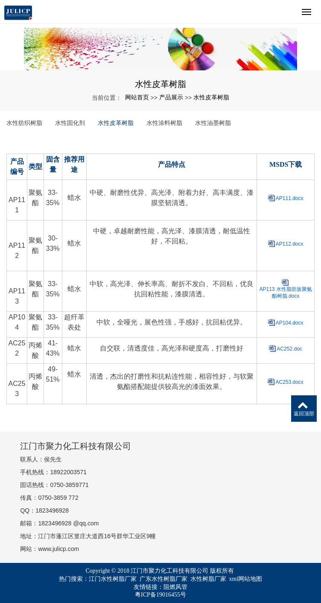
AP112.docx (289, 244)
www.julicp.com (58, 548)
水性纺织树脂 (24, 122)
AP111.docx (289, 198)
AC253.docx (289, 382)
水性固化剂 (70, 122)
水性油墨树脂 (213, 122)
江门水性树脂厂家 (113, 579)
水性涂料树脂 (164, 122)
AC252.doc (289, 349)
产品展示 (171, 97)
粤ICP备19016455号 (160, 594)
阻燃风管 (175, 587)
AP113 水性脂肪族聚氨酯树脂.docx (285, 292)
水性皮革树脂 (211, 97)
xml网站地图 (246, 579)
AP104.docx (289, 323)
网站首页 (137, 97)
